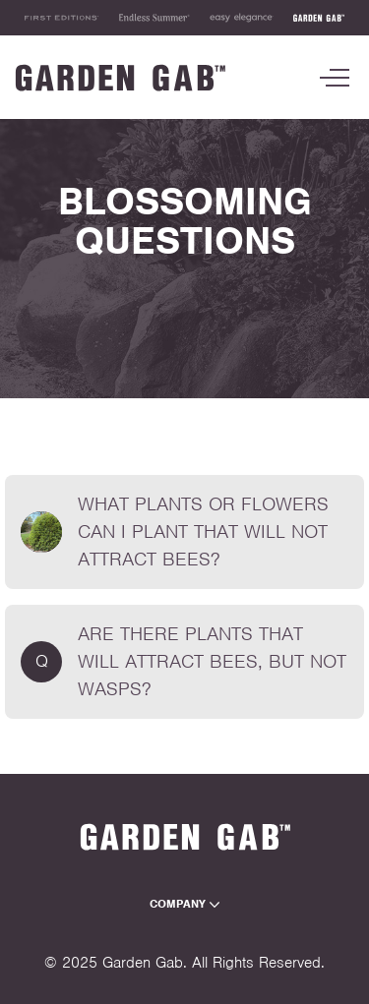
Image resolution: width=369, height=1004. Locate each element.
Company (184, 904)
